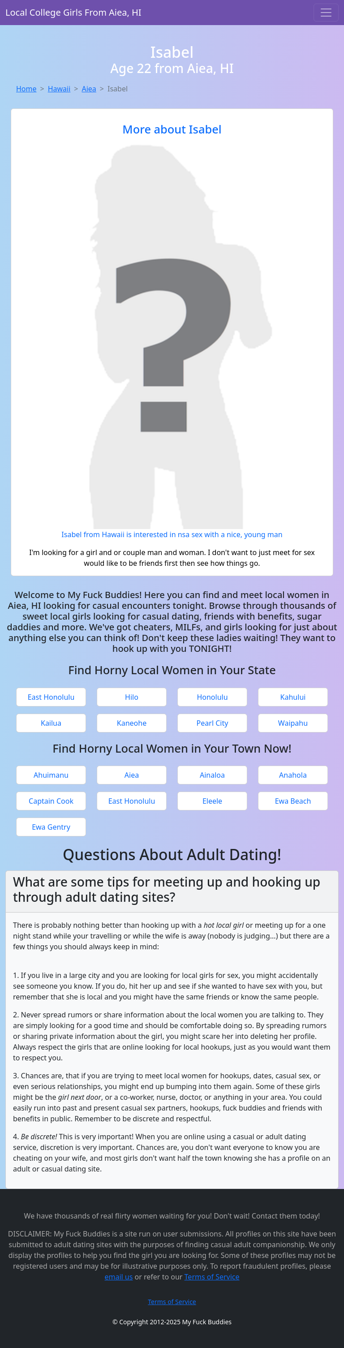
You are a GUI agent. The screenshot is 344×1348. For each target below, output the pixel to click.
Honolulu (212, 697)
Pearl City (212, 723)
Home (26, 89)
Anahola (293, 775)
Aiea (89, 89)
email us (118, 1277)
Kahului (293, 697)
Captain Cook (51, 801)
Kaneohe (131, 723)
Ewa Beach (293, 801)
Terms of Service (212, 1277)
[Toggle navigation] (326, 13)
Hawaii (59, 89)
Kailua (51, 723)
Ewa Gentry (51, 827)
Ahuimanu (51, 775)
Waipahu (293, 723)
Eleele (212, 801)
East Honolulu (51, 697)
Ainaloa (212, 775)
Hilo (131, 697)
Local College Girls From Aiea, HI (73, 12)
